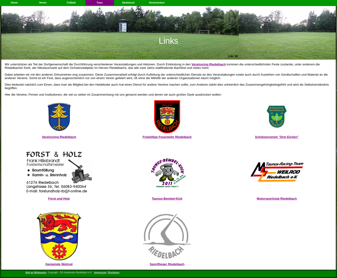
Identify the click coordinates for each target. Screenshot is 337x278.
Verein (42, 2)
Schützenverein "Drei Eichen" (277, 137)
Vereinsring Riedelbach (209, 64)
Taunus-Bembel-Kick (167, 198)
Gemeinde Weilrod (59, 264)
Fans (100, 2)
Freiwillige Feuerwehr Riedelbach (167, 137)
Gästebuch (128, 2)
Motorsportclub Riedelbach (277, 198)
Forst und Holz (59, 198)
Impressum (100, 272)
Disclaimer (114, 272)
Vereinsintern (157, 2)
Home (14, 2)
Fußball (71, 2)
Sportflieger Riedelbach (167, 264)
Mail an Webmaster (36, 272)
